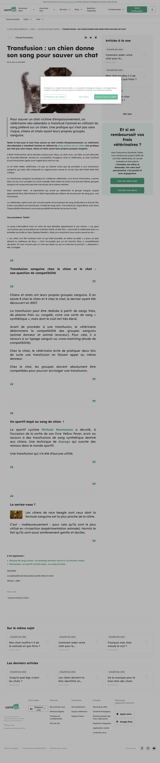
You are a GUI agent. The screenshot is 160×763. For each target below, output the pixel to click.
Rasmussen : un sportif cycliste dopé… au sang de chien (38, 564)
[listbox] (127, 76)
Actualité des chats (48, 29)
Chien (28, 19)
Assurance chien (26, 9)
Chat (40, 19)
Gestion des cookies (58, 748)
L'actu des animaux (17, 29)
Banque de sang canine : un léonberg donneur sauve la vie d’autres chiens (47, 560)
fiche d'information (68, 2)
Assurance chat (47, 9)
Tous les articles (13, 19)
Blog (79, 9)
